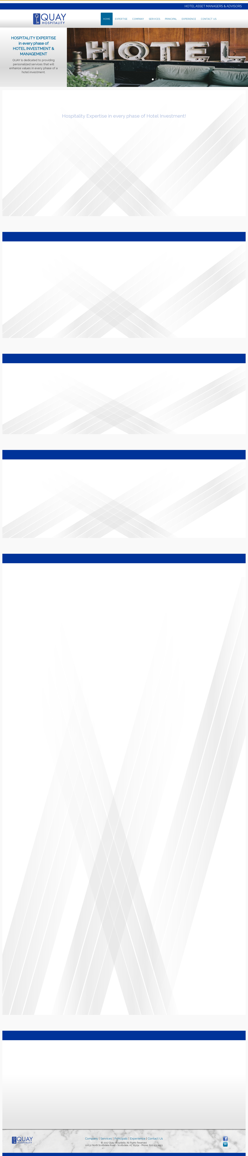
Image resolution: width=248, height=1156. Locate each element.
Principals (121, 1138)
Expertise (121, 18)
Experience (189, 18)
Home (106, 18)
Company (138, 18)
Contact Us (209, 18)
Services (154, 18)
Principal (171, 18)
